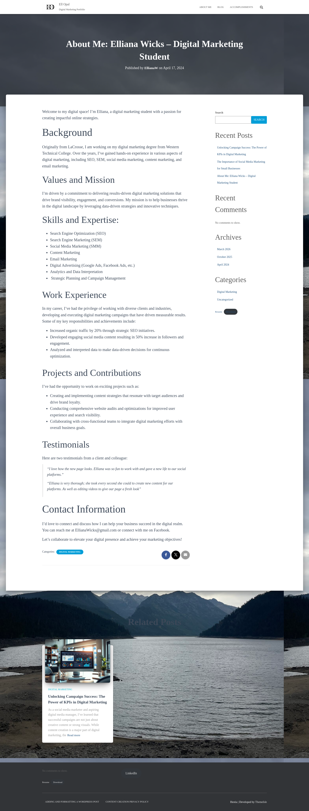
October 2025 (224, 256)
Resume (218, 312)
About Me (205, 7)
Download (230, 312)
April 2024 (223, 264)
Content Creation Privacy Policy (127, 801)
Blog (220, 7)
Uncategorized (225, 299)
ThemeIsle (261, 802)
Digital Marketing (69, 552)
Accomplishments (241, 7)
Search (219, 112)
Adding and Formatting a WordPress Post (72, 801)
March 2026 (224, 249)
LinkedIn (131, 773)
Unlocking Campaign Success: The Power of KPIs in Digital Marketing (74, 696)
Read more (74, 735)
